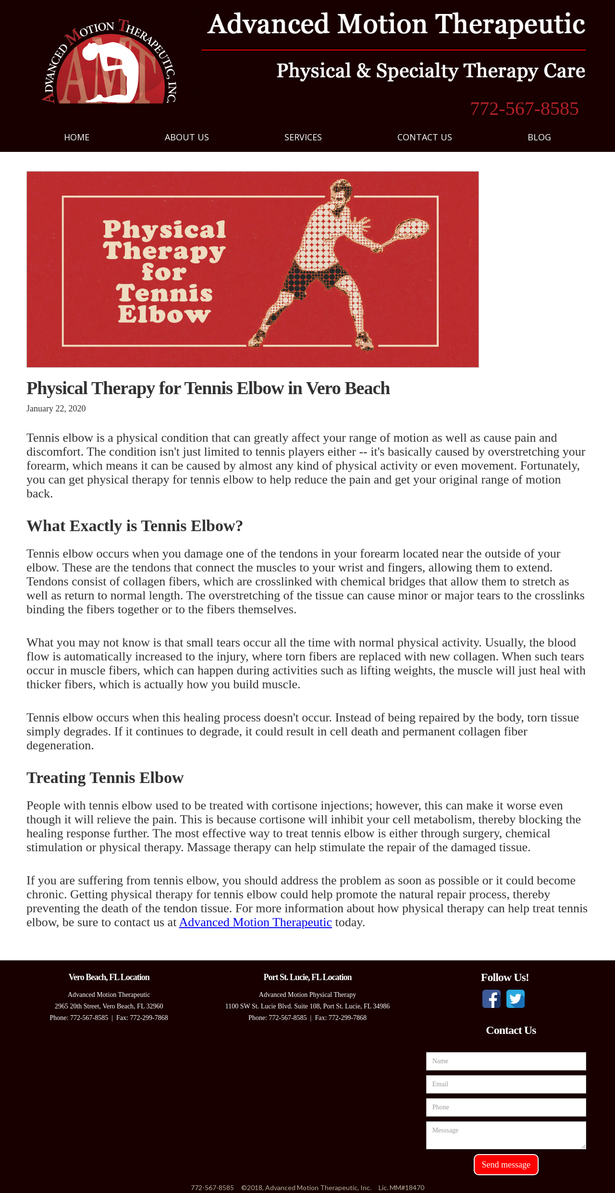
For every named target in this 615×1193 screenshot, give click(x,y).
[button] (187, 137)
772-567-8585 (524, 108)
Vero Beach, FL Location (109, 977)
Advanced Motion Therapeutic (255, 922)
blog (539, 137)
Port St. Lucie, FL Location (307, 977)
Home (76, 137)
